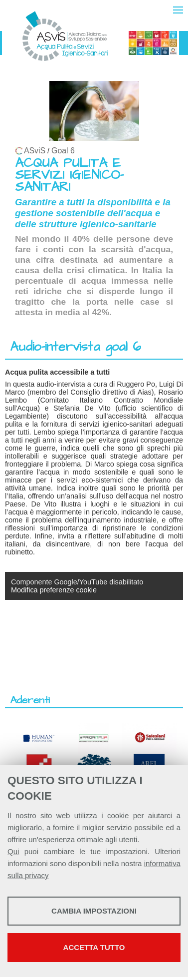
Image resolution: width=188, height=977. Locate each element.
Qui (13, 851)
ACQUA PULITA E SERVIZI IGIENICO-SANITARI (69, 175)
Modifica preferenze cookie (54, 590)
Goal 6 (63, 150)
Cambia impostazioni (94, 911)
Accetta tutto (94, 947)
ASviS (34, 150)
